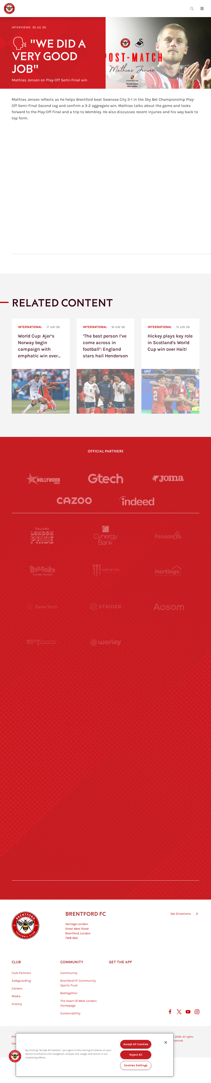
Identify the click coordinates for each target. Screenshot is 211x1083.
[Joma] (168, 478)
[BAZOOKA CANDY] (42, 571)
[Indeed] (136, 500)
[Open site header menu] (202, 8)
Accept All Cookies (135, 1044)
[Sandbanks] (42, 785)
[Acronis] (168, 642)
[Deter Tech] (42, 606)
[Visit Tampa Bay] (105, 678)
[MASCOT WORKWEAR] (168, 678)
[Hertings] (168, 571)
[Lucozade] (168, 821)
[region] (95, 1055)
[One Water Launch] (168, 713)
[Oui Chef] (168, 749)
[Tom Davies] (168, 785)
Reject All (135, 1054)
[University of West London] (42, 678)
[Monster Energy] (105, 571)
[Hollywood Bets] (42, 478)
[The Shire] (105, 785)
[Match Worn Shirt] (105, 749)
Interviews (21, 27)
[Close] (165, 1042)
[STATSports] (42, 642)
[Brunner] (42, 749)
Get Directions (181, 914)
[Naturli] (105, 713)
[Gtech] (105, 478)
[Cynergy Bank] (105, 535)
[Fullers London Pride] (42, 535)
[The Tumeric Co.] (105, 821)
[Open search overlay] (192, 8)
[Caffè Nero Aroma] (105, 856)
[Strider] (105, 606)
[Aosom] (168, 606)
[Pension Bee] (168, 535)
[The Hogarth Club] (42, 821)
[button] (15, 1056)
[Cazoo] (74, 500)
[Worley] (105, 642)
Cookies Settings (136, 1065)
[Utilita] (42, 713)
